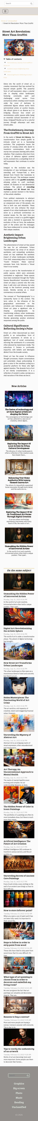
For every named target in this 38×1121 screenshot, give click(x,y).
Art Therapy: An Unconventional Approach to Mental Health (18, 772)
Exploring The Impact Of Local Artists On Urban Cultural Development (19, 445)
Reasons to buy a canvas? (16, 1016)
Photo (19, 1093)
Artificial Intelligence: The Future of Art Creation (17, 842)
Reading (19, 1102)
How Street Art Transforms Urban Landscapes (18, 664)
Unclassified (12, 21)
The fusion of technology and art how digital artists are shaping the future (19, 411)
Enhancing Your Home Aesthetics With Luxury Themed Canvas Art (19, 480)
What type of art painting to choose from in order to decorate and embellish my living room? (18, 980)
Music (19, 1097)
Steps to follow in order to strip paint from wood (17, 943)
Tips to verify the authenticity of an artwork (19, 1050)
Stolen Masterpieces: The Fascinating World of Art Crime (16, 700)
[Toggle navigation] (5, 11)
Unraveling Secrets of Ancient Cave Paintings (19, 877)
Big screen (19, 1088)
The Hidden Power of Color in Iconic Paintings (19, 808)
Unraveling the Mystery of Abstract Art (17, 736)
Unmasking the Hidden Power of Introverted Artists (19, 547)
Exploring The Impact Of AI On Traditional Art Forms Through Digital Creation (19, 514)
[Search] (19, 3)
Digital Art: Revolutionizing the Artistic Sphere (18, 629)
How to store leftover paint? (18, 910)
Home (3, 21)
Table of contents (14, 59)
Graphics (19, 1083)
